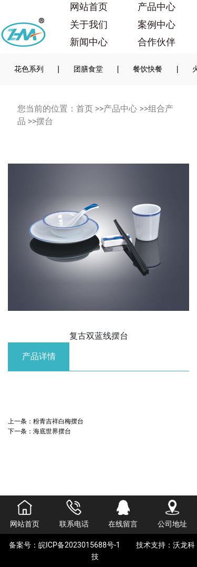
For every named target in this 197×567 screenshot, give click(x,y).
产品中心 (156, 7)
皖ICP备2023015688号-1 (79, 545)
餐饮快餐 (147, 69)
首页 (84, 109)
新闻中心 (89, 42)
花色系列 (29, 69)
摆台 (44, 121)
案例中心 (156, 24)
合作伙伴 (156, 42)
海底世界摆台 (52, 431)
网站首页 (89, 7)
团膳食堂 (88, 69)
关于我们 (89, 24)
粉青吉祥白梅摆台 (58, 421)
